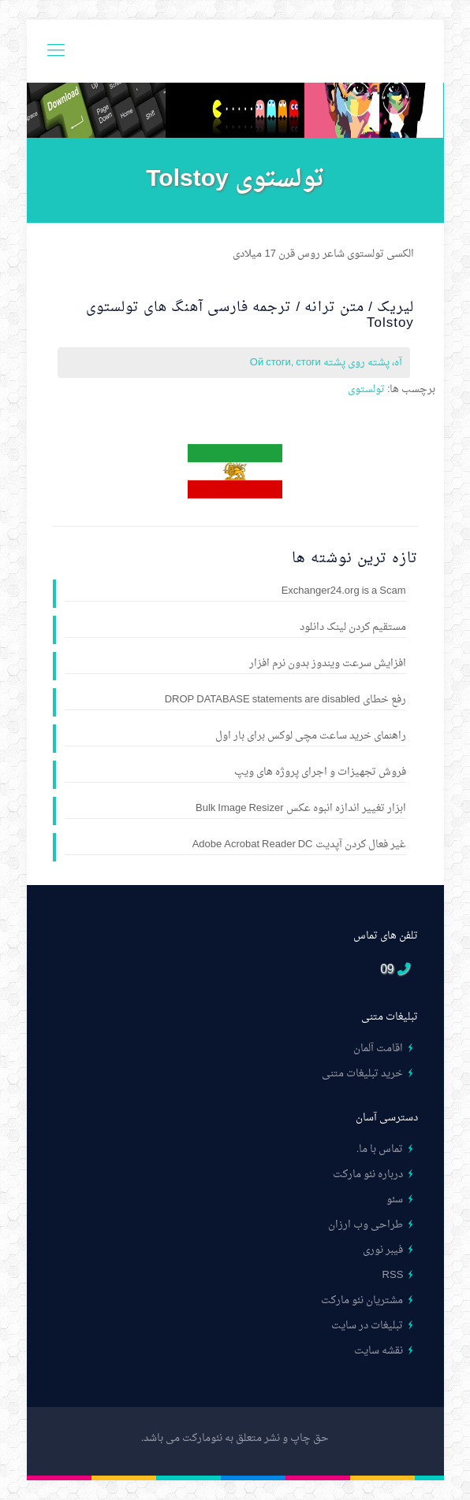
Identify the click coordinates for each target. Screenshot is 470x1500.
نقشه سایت (378, 1351)
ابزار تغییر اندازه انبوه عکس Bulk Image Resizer (301, 809)
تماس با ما (381, 1149)
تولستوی (366, 389)
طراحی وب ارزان (365, 1225)
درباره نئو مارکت (368, 1174)
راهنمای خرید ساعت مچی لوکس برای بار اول (310, 737)
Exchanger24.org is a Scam (344, 592)
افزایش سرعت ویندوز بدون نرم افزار (327, 664)
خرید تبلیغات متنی (362, 1073)
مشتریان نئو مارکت (362, 1300)
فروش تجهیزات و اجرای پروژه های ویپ (320, 773)
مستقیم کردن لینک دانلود (353, 628)
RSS (393, 1275)
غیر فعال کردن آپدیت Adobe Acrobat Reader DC (299, 845)
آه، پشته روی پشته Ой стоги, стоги (326, 362)
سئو (394, 1199)
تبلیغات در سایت (367, 1325)
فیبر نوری (383, 1250)
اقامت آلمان (378, 1048)
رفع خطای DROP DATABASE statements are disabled (285, 700)
